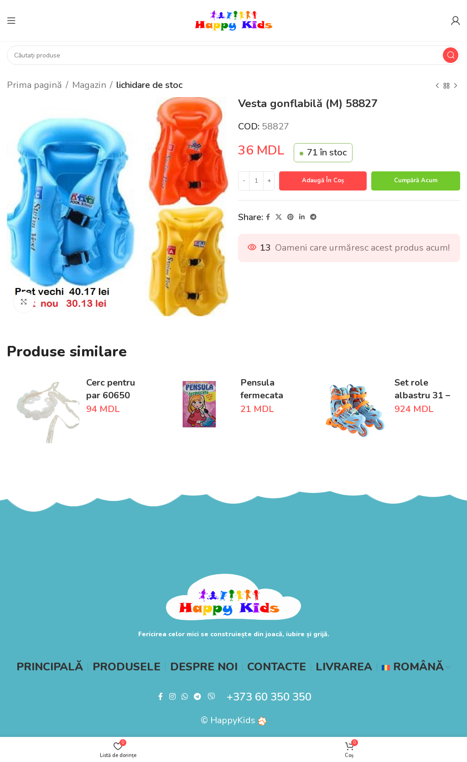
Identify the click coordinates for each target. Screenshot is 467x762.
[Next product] (455, 86)
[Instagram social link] (172, 697)
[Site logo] (233, 20)
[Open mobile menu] (11, 20)
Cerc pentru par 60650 (110, 389)
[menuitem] (416, 667)
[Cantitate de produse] (256, 180)
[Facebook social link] (268, 217)
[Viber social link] (211, 697)
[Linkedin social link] (301, 217)
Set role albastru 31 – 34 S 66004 (422, 395)
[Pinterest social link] (290, 217)
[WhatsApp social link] (184, 697)
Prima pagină (34, 85)
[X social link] (279, 217)
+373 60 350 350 (269, 697)
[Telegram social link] (313, 217)
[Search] (233, 55)
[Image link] (233, 596)
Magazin (89, 85)
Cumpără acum (415, 180)
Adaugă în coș (323, 180)
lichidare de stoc (149, 85)
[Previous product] (437, 86)
